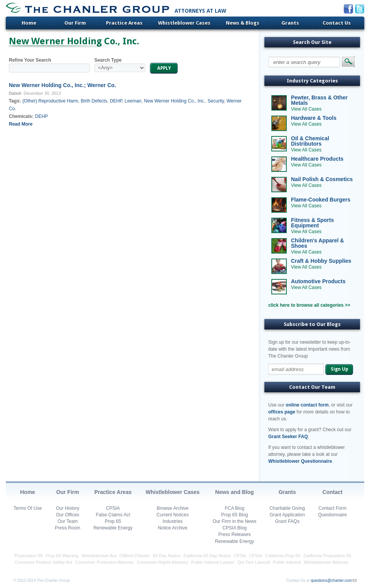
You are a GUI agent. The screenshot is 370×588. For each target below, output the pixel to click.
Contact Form (332, 508)
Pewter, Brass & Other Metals (319, 100)
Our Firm (75, 23)
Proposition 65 (29, 555)
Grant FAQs (287, 521)
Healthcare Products (317, 159)
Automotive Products (318, 281)
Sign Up (339, 369)
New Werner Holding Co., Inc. (174, 101)
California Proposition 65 (327, 555)
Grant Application (287, 514)
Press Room (67, 528)
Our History (67, 508)
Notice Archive (172, 528)
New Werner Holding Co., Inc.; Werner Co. (62, 85)
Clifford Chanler (134, 555)
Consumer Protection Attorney (104, 562)
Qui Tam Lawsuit (253, 562)
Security (216, 101)
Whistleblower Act (99, 555)
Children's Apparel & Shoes (317, 243)
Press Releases (234, 534)
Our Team (67, 521)
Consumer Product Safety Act (43, 562)
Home (29, 23)
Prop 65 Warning (62, 555)
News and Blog (234, 492)
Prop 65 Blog (234, 514)
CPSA (240, 555)
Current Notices (172, 514)
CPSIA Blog (234, 528)
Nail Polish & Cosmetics (322, 179)
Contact (333, 492)
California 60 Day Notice (207, 555)
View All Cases (306, 109)
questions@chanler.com (331, 580)
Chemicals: (21, 116)
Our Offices (67, 514)
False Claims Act (113, 514)
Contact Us (337, 23)
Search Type (107, 60)
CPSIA (113, 508)
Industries (173, 521)
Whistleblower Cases (184, 23)
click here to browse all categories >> (309, 305)
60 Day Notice (167, 555)
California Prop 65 (282, 555)
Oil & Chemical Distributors (310, 141)
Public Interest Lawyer (212, 562)
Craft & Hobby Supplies (321, 261)
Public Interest (287, 562)
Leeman (132, 101)
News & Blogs (242, 23)
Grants (290, 23)
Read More (20, 124)
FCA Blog (234, 508)
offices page (281, 412)
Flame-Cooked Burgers (320, 200)
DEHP (116, 101)
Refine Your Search (30, 60)
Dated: (15, 93)
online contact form (307, 405)
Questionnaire (332, 514)
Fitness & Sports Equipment (312, 222)
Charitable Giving (287, 508)
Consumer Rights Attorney (162, 562)
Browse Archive (172, 508)
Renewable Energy (112, 528)
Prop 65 (113, 521)
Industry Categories (312, 81)
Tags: (15, 101)
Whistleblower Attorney (326, 562)
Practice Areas (124, 23)
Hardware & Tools (313, 118)
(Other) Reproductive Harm (50, 101)
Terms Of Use (27, 508)
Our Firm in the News (234, 521)
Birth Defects (94, 101)
